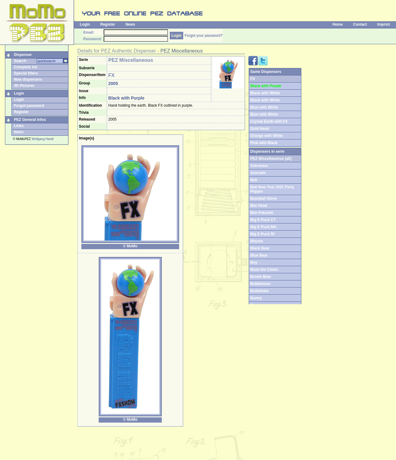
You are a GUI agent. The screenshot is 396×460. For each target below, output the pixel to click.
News (130, 24)
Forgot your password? (204, 35)
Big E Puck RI (262, 234)
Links (19, 126)
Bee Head (258, 205)
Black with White (265, 93)
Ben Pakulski (261, 213)
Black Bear (259, 248)
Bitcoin (256, 241)
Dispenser (23, 55)
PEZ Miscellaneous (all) (270, 158)
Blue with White (264, 107)
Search (20, 61)
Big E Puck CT (263, 220)
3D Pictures (24, 85)
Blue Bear (259, 255)
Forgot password (29, 106)
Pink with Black (264, 143)
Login (85, 24)
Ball (253, 180)
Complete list (25, 67)
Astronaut (259, 166)
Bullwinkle (259, 291)
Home (338, 24)
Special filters (26, 73)
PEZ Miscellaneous (182, 50)
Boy (253, 262)
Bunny (256, 298)
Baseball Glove (263, 198)
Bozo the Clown (264, 269)
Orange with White (266, 136)
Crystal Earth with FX (269, 121)
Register (107, 24)
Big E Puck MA (263, 227)
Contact (360, 24)
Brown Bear (260, 277)
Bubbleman (260, 284)
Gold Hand (259, 128)
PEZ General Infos (30, 119)
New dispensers (28, 79)
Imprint (383, 24)
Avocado (258, 173)
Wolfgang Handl (43, 139)
